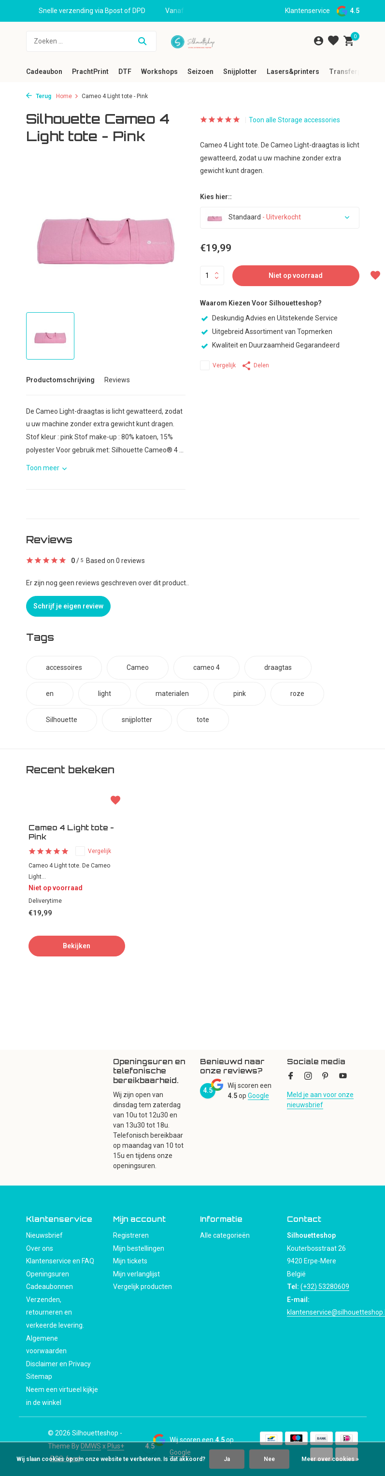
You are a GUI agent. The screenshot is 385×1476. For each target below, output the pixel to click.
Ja (227, 1459)
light (104, 693)
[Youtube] (343, 1077)
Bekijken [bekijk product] (76, 946)
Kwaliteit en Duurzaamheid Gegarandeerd (270, 345)
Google (258, 1096)
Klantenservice (307, 10)
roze (297, 693)
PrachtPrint (90, 71)
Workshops (159, 71)
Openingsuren (47, 1274)
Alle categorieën (225, 1235)
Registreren (131, 1235)
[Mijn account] (318, 41)
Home (67, 96)
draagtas (278, 667)
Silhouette (61, 720)
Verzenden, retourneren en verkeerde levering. (55, 1312)
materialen (172, 693)
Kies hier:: (216, 197)
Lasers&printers (293, 71)
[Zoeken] (91, 41)
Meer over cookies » (330, 1459)
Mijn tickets (130, 1261)
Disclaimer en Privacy (58, 1364)
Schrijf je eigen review (68, 606)
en (50, 693)
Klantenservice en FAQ (60, 1261)
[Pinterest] (325, 1077)
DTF (124, 71)
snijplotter (137, 720)
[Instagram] (308, 1077)
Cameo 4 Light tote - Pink (71, 832)
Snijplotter (240, 71)
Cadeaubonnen (49, 1286)
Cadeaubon (44, 71)
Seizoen (200, 71)
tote (203, 720)
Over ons (39, 1248)
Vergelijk (218, 365)
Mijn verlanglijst (136, 1274)
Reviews (117, 380)
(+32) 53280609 (324, 1286)
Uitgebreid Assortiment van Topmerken (266, 331)
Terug (38, 96)
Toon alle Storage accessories (294, 120)
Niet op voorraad (296, 275)
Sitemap (39, 1376)
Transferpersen (354, 71)
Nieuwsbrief (44, 1235)
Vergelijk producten (142, 1286)
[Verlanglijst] (333, 41)
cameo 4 (206, 667)
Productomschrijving (60, 380)
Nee (269, 1459)
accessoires (64, 667)
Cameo (138, 667)
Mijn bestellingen (138, 1248)
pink (239, 693)
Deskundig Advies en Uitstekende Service (269, 318)
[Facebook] (291, 1077)
